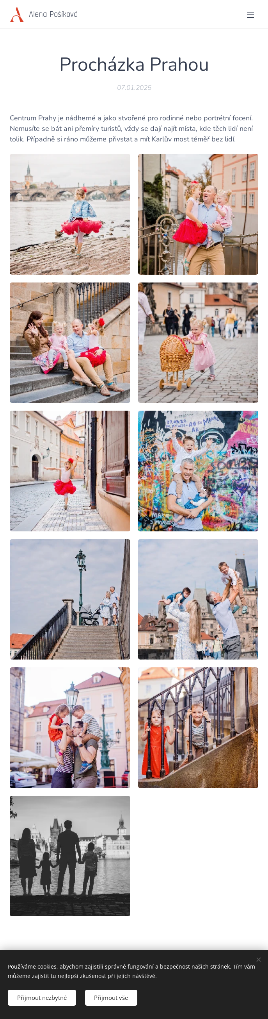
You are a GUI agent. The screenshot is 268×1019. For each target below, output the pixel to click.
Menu (250, 14)
